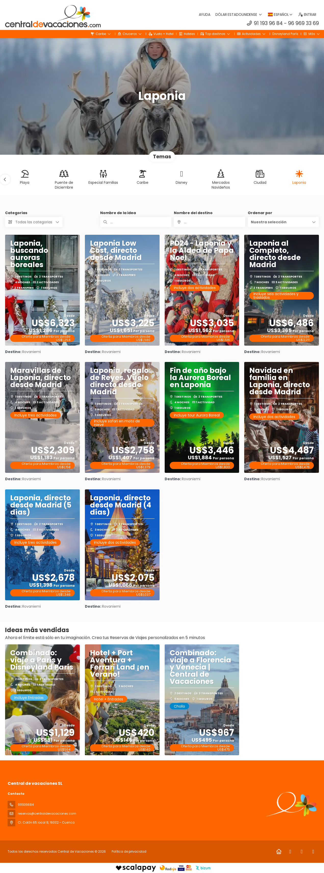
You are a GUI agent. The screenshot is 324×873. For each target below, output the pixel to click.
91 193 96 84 (268, 23)
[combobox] (209, 222)
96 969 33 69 (303, 23)
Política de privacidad (129, 851)
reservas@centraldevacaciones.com (47, 813)
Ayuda (205, 14)
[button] (5, 179)
